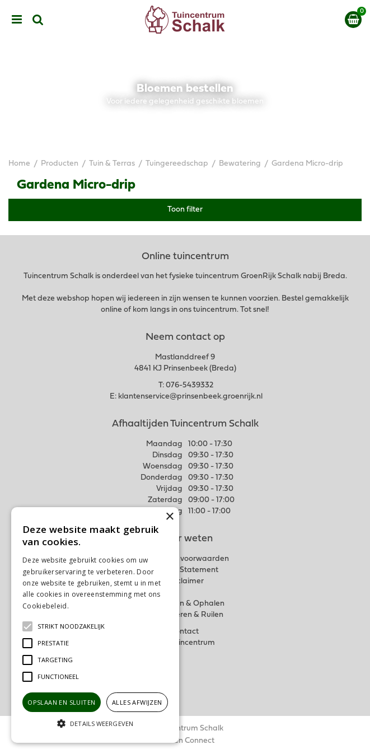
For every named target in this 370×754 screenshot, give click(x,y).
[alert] (95, 625)
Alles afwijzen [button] (137, 702)
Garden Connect (185, 740)
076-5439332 (189, 385)
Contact (184, 631)
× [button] (169, 517)
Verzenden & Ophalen (185, 603)
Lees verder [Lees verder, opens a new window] (90, 606)
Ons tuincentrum (185, 643)
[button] (71, 626)
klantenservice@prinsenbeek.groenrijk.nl (190, 396)
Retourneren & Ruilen (185, 615)
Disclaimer (185, 581)
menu (16, 19)
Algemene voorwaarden (185, 559)
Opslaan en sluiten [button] (61, 702)
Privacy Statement (185, 570)
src (38, 19)
